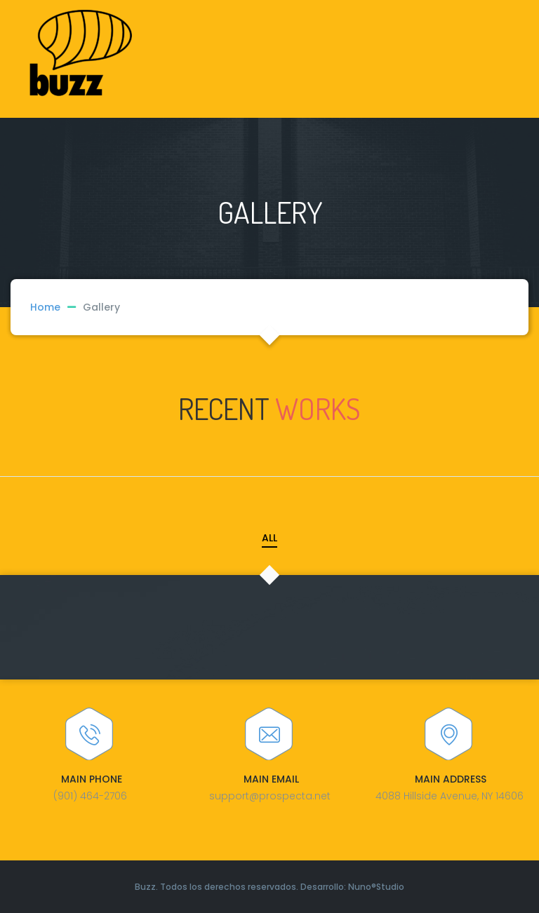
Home (45, 307)
